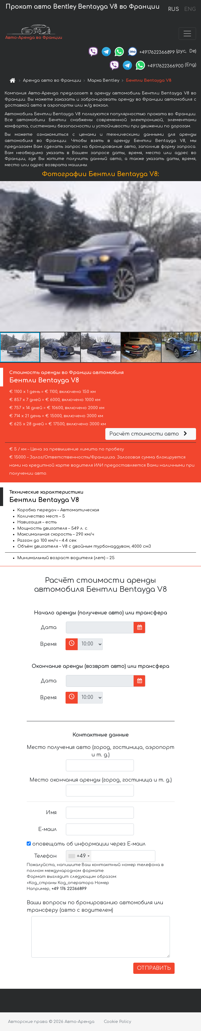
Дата (49, 627)
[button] (195, 257)
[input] (100, 627)
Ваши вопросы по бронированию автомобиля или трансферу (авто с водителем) (95, 906)
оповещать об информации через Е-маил (86, 844)
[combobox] (78, 856)
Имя (51, 812)
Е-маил (47, 829)
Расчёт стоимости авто (149, 434)
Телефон (45, 856)
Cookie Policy (117, 1022)
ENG (189, 9)
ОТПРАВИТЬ (154, 968)
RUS (173, 9)
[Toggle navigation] (187, 33)
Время (48, 644)
